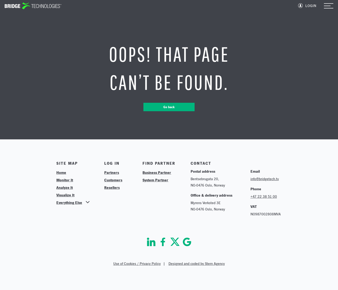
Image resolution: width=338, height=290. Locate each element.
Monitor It (64, 180)
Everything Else (69, 202)
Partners (111, 172)
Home (61, 172)
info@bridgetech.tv (264, 179)
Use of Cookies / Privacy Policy (137, 263)
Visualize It (65, 195)
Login (310, 6)
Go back (169, 107)
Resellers (112, 187)
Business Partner (156, 172)
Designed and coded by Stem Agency (197, 263)
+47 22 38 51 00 (263, 196)
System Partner (155, 180)
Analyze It (64, 187)
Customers (113, 180)
